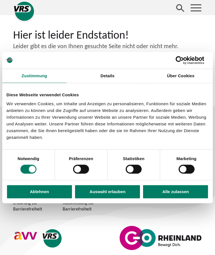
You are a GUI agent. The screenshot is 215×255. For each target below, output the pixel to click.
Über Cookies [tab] (181, 75)
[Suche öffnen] (180, 7)
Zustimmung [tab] (34, 75)
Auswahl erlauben (107, 191)
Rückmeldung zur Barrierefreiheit (78, 206)
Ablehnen (39, 191)
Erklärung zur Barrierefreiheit (27, 206)
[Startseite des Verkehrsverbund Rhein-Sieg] (24, 11)
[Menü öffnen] (196, 7)
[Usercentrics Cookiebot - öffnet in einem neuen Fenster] (184, 60)
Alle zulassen (175, 191)
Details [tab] (107, 75)
